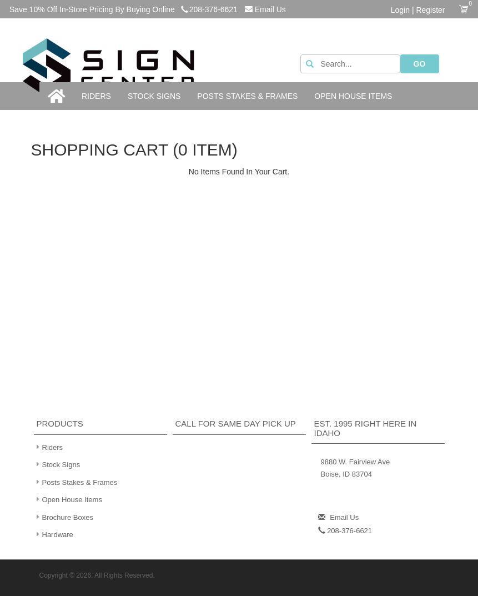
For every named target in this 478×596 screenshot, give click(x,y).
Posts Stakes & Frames (247, 96)
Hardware (53, 534)
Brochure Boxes (64, 516)
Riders (96, 96)
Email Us (265, 9)
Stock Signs (154, 96)
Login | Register (418, 10)
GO (420, 63)
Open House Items (353, 96)
